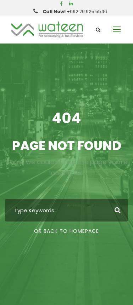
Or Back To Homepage (66, 231)
